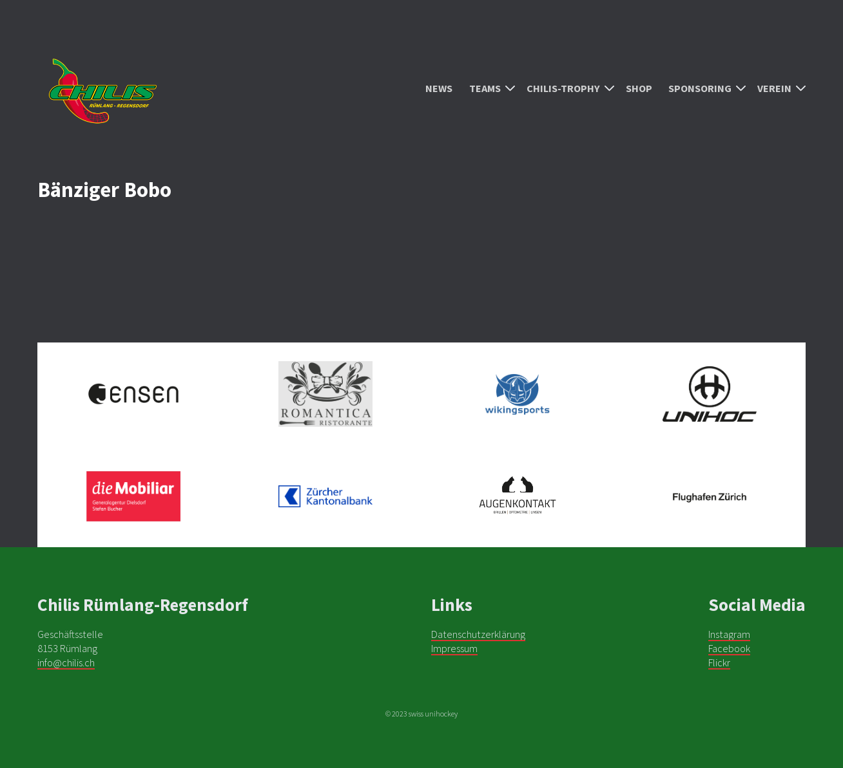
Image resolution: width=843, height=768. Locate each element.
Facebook (729, 648)
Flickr (719, 662)
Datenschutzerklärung (478, 634)
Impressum (454, 648)
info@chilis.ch (66, 662)
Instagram (729, 634)
